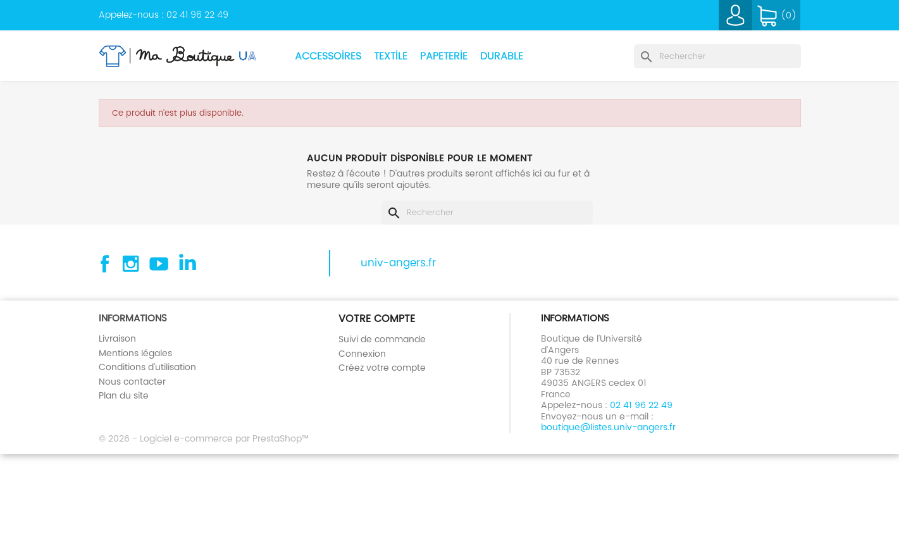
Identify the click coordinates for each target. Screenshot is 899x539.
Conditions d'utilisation (147, 367)
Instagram (131, 263)
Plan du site (124, 395)
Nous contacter (132, 381)
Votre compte (376, 318)
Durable (501, 56)
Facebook (103, 263)
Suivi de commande (382, 339)
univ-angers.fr (398, 263)
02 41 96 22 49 (197, 14)
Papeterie (444, 56)
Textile (390, 56)
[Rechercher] (717, 56)
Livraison (117, 338)
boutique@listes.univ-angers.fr (608, 427)
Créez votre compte (382, 367)
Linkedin (186, 263)
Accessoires (328, 56)
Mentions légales (135, 353)
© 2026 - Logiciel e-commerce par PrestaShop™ (204, 438)
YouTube (158, 263)
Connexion (362, 353)
